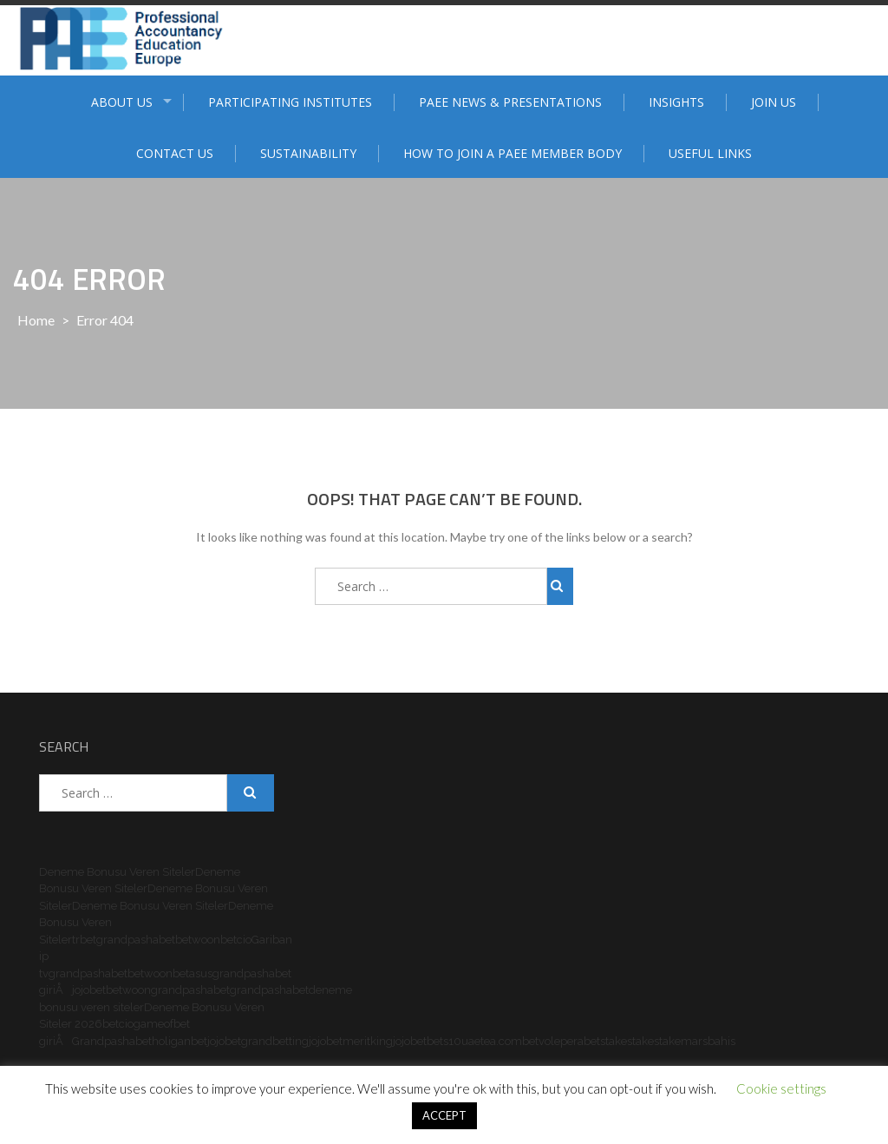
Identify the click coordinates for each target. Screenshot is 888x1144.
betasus (192, 973)
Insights (676, 102)
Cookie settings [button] (781, 1088)
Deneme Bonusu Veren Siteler (117, 871)
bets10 (444, 1041)
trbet (84, 939)
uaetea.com (491, 1041)
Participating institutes (290, 102)
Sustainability (308, 153)
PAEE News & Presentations (510, 102)
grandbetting (275, 1041)
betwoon (197, 939)
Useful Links (710, 153)
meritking (368, 1041)
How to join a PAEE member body (512, 153)
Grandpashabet (112, 1041)
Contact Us (174, 153)
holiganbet (179, 1041)
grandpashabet (135, 939)
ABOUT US (122, 102)
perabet (580, 1041)
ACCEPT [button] (444, 1115)
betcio (235, 939)
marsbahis (708, 1041)
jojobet (89, 989)
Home (36, 320)
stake (613, 1041)
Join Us (773, 102)
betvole (541, 1041)
